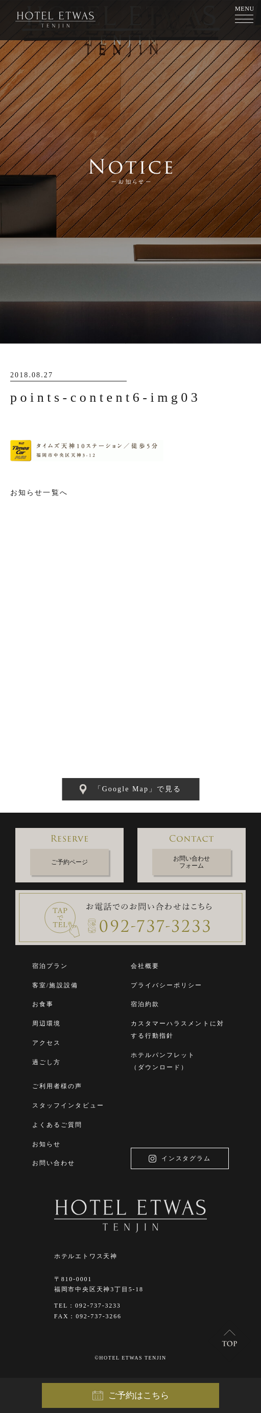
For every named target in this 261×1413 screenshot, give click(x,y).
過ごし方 (46, 1062)
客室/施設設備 (55, 985)
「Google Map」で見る (131, 789)
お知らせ (46, 1144)
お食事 (43, 1004)
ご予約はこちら (130, 1396)
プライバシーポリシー (167, 985)
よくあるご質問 (57, 1124)
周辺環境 (46, 1023)
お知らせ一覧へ (39, 492)
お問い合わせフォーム (191, 862)
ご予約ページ (69, 862)
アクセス (46, 1042)
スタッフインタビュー (68, 1105)
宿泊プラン (50, 965)
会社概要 (145, 965)
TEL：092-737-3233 (87, 1305)
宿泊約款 (145, 1004)
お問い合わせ (54, 1163)
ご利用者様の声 (57, 1086)
